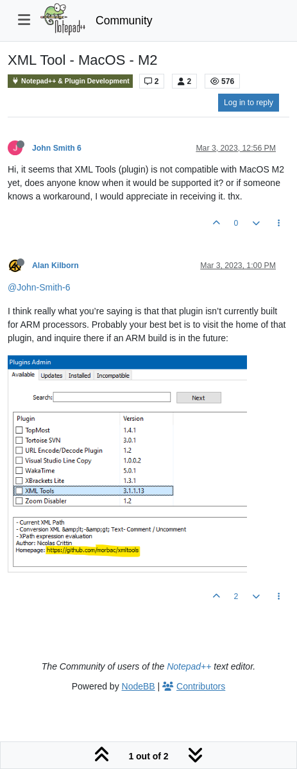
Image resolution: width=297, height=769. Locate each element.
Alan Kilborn (55, 265)
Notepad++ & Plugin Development (70, 81)
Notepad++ (189, 666)
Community (124, 20)
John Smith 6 (56, 148)
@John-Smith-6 (39, 287)
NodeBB (138, 686)
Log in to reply (248, 102)
